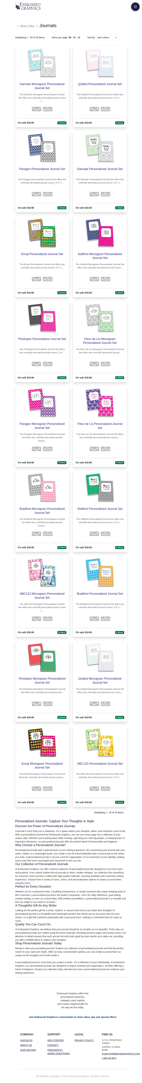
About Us (26, 1045)
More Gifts (27, 26)
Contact (53, 1045)
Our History (28, 1050)
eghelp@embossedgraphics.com (121, 1054)
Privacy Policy (84, 1040)
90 (74, 37)
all (79, 37)
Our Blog (26, 1040)
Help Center (55, 1040)
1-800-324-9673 (109, 1058)
